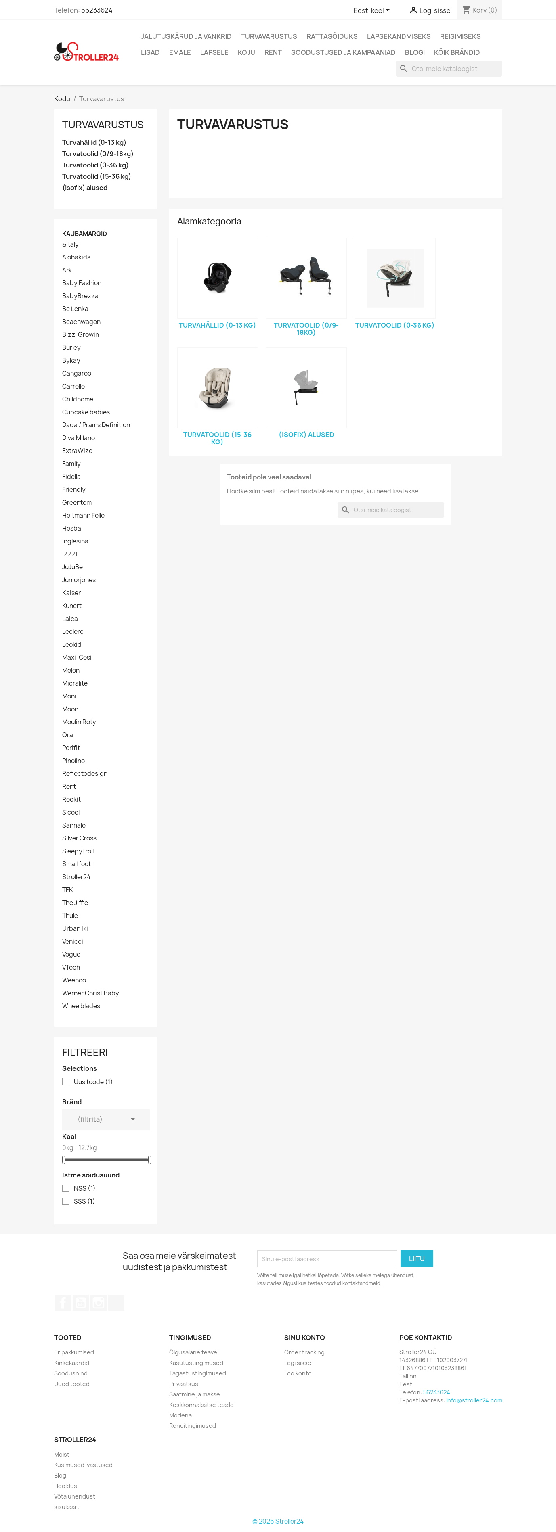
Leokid (72, 645)
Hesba (71, 529)
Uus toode (93, 1082)
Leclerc (73, 632)
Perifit (71, 748)
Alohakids (76, 257)
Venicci (72, 942)
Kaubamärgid (84, 234)
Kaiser (71, 593)
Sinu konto (304, 1337)
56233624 (97, 10)
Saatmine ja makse (194, 1394)
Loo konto (298, 1373)
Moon (70, 709)
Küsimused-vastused (83, 1465)
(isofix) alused (84, 188)
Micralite (75, 683)
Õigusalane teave (193, 1352)
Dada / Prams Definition (96, 425)
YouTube (81, 1303)
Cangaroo (76, 374)
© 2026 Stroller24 (278, 1521)
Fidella (71, 477)
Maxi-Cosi (77, 658)
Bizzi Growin (80, 335)
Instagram (98, 1303)
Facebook (63, 1303)
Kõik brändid (457, 52)
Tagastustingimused (197, 1373)
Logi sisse (297, 1363)
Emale (180, 52)
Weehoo (74, 980)
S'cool (71, 813)
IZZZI (70, 554)
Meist (61, 1454)
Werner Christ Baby (90, 993)
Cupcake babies (86, 412)
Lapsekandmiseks (399, 36)
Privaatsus (183, 1384)
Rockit (71, 800)
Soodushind (71, 1373)
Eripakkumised (74, 1352)
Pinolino (73, 761)
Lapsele (214, 52)
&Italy (70, 244)
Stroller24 (76, 877)
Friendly (74, 490)
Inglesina (75, 541)
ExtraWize (77, 451)
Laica (70, 619)
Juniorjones (79, 580)
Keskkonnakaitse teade (201, 1405)
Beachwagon (81, 322)
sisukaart (67, 1507)
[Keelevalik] (373, 11)
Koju (246, 52)
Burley (71, 348)
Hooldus (65, 1486)
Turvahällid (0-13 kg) (94, 142)
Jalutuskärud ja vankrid (186, 36)
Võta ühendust (74, 1496)
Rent (273, 52)
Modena (180, 1415)
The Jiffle (75, 903)
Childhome (77, 399)
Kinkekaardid (71, 1363)
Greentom (77, 503)
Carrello (73, 386)
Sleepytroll (78, 851)
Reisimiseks (460, 36)
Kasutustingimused (196, 1363)
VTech (71, 968)
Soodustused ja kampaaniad (343, 52)
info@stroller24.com (474, 1400)
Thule (70, 916)
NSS (85, 1189)
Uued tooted (72, 1384)
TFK (67, 890)
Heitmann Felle (83, 516)
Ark (67, 270)
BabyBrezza (80, 296)
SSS (84, 1202)
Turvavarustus (269, 36)
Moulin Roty (79, 722)
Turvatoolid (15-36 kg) (96, 176)
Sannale (74, 825)
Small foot (76, 864)
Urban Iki (75, 929)
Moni (69, 696)
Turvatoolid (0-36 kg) (95, 165)
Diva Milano (78, 438)
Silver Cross (79, 838)
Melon (71, 671)
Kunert (72, 606)
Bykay (71, 361)
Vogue (71, 955)
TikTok (116, 1303)
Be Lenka (75, 309)
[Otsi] (449, 69)
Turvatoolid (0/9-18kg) (98, 154)
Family (71, 464)
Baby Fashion (81, 283)
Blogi (415, 52)
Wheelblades (81, 1006)
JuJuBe (72, 567)
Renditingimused (192, 1426)
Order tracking (304, 1352)
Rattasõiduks (332, 36)
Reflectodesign (84, 774)
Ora (67, 735)
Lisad (150, 52)
